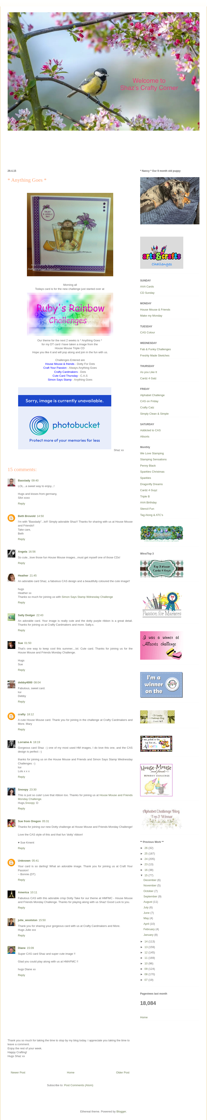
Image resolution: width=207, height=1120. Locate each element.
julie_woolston (27, 920)
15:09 (30, 948)
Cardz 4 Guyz (148, 490)
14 (146, 941)
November (150, 885)
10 (146, 963)
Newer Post (18, 1072)
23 (146, 864)
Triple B (145, 496)
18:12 (30, 714)
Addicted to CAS (150, 430)
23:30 (33, 789)
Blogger (121, 1111)
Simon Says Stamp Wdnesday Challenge (87, 596)
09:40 (35, 480)
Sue (20, 643)
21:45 (33, 575)
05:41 (35, 860)
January (149, 934)
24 (146, 859)
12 (146, 952)
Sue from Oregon (29, 821)
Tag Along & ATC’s (151, 515)
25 (146, 853)
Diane (21, 948)
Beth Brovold (27, 516)
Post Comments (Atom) (78, 1085)
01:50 (27, 643)
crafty (21, 714)
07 (146, 979)
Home (71, 1072)
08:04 (37, 682)
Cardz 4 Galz (148, 378)
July (146, 907)
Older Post (122, 1072)
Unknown (24, 860)
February (150, 929)
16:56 (32, 551)
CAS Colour (147, 332)
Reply (21, 503)
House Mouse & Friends (155, 309)
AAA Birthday (148, 502)
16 (146, 870)
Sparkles (145, 478)
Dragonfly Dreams (151, 484)
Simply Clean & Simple (154, 413)
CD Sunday (147, 292)
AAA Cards (147, 286)
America (23, 892)
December (150, 880)
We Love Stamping (152, 453)
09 (146, 968)
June (147, 912)
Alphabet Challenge (152, 395)
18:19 (36, 742)
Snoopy (23, 789)
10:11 (33, 892)
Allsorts (144, 436)
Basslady (24, 480)
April (147, 923)
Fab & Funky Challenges (155, 349)
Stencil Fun (147, 508)
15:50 (42, 920)
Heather (23, 575)
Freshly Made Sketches (154, 355)
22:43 (39, 615)
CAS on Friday (149, 401)
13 (146, 947)
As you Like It (148, 372)
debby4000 (25, 682)
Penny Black (148, 465)
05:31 (45, 821)
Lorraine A (25, 742)
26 (146, 848)
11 (146, 957)
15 (146, 875)
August (148, 901)
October (149, 891)
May (147, 918)
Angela (22, 551)
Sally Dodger (26, 615)
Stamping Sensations (153, 459)
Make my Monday (151, 315)
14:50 (40, 516)
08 (146, 974)
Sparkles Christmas (152, 471)
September (151, 896)
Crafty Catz (147, 407)
